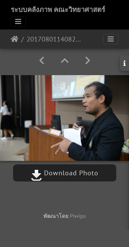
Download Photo (64, 172)
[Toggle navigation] (18, 21)
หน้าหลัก (15, 39)
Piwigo (78, 215)
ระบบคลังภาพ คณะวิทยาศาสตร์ (58, 9)
